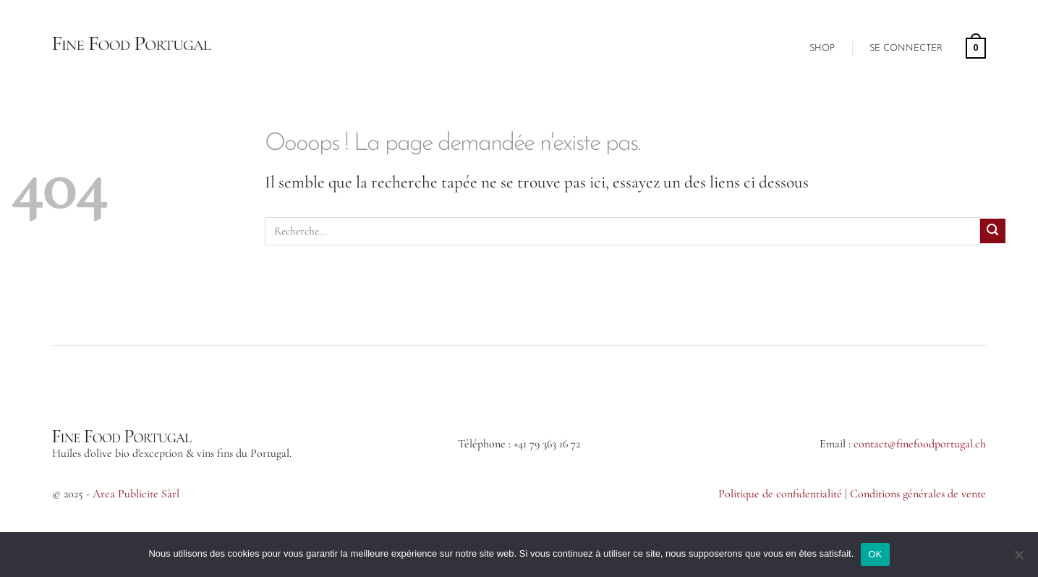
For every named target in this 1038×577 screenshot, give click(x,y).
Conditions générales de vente (918, 494)
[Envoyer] (992, 231)
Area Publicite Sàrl (136, 494)
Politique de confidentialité (780, 494)
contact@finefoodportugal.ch (920, 444)
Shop (822, 48)
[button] (906, 48)
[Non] (1018, 557)
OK (875, 554)
